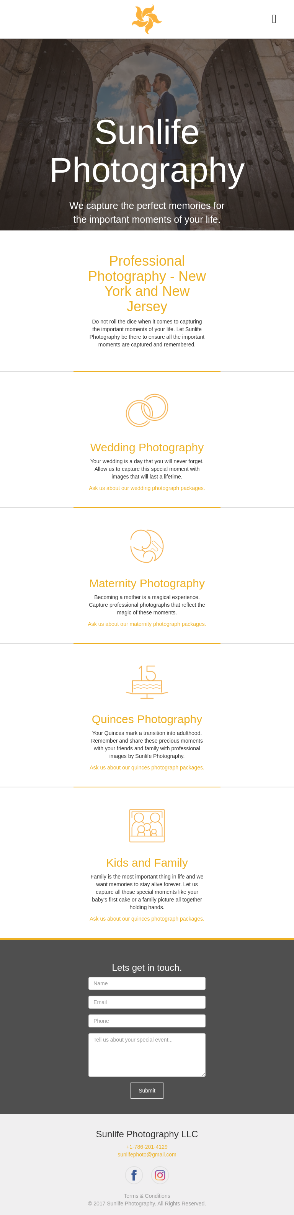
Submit (147, 1091)
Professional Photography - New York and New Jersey (147, 283)
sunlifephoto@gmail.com (147, 1154)
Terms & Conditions (147, 1196)
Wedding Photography (147, 447)
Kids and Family (147, 862)
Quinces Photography (147, 719)
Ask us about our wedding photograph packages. (147, 488)
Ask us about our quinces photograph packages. (147, 767)
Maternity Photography (147, 583)
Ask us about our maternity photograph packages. (147, 624)
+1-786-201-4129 (147, 1147)
